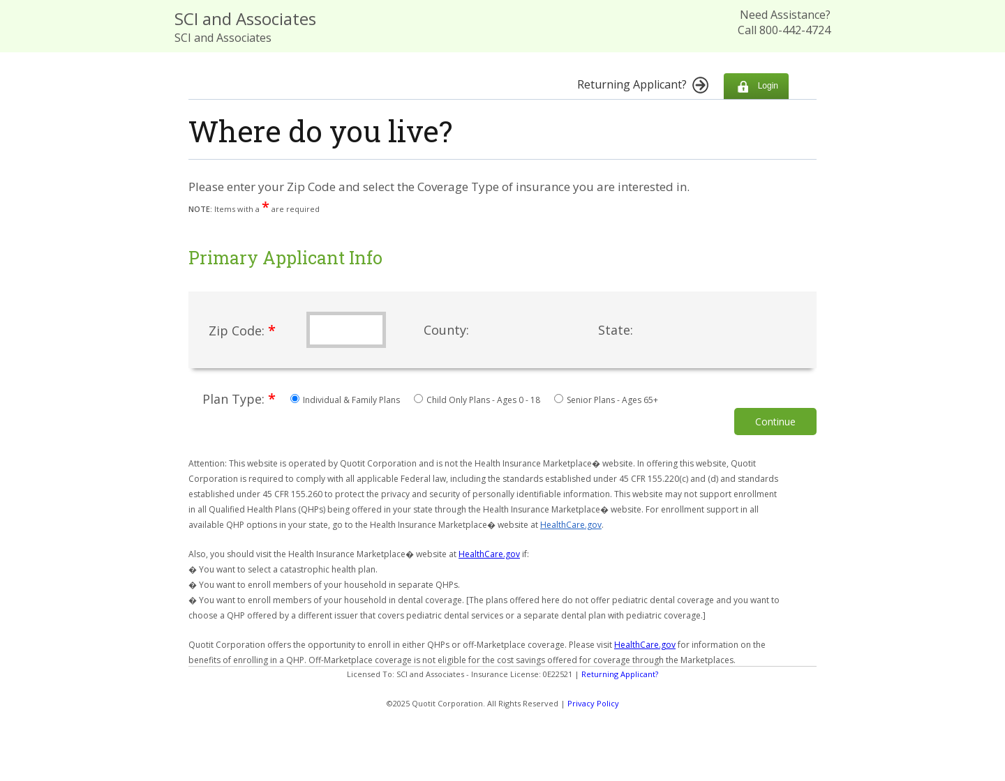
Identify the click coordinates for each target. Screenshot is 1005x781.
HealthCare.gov (571, 525)
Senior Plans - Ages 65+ (606, 400)
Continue (775, 421)
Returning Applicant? (619, 674)
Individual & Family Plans (346, 400)
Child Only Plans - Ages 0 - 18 (478, 400)
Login (756, 86)
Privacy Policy (593, 703)
